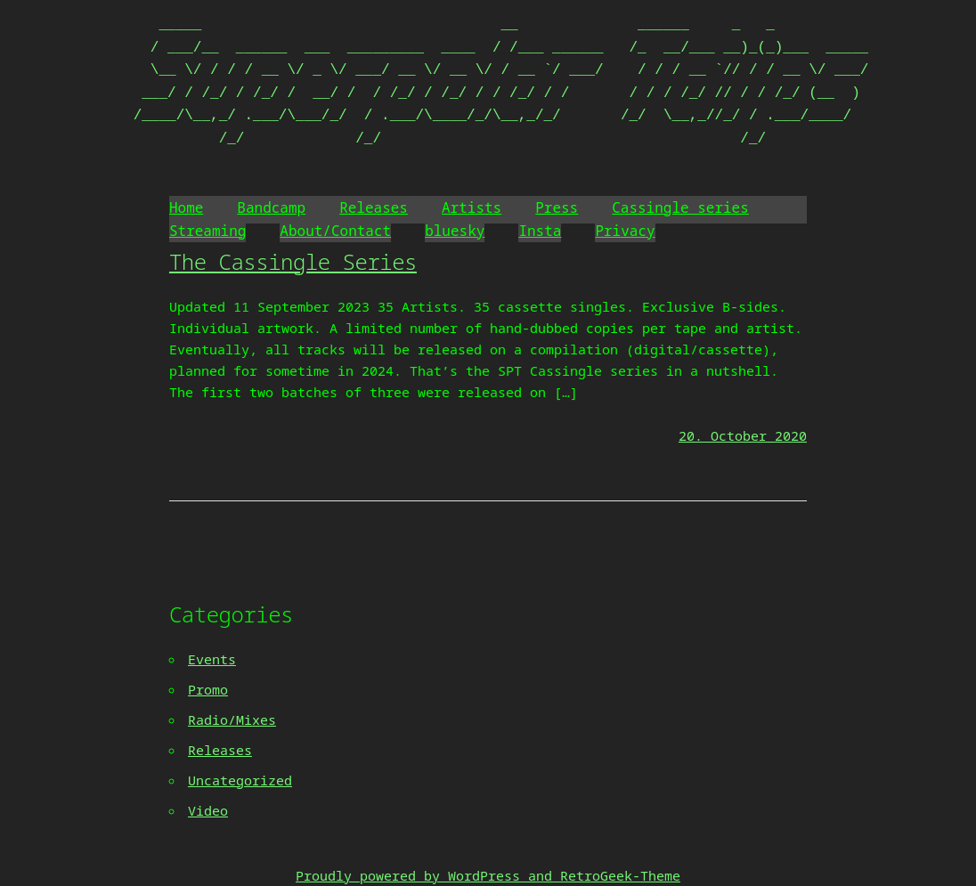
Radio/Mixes (232, 719)
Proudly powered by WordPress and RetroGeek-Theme (488, 875)
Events (212, 659)
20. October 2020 (743, 435)
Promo (208, 689)
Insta (539, 230)
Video (208, 810)
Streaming (207, 230)
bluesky (454, 230)
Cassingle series (680, 207)
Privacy (625, 230)
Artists (471, 207)
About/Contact (335, 230)
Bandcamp (271, 207)
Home (186, 207)
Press (556, 207)
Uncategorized (240, 780)
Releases (373, 207)
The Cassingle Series (293, 261)
